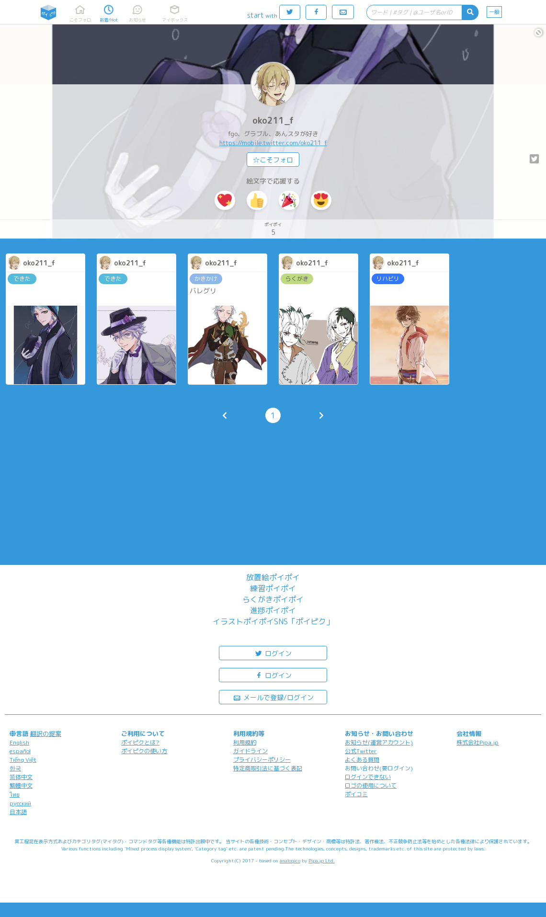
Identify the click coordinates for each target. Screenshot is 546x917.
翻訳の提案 (45, 733)
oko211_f (273, 120)
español (20, 751)
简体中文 (21, 777)
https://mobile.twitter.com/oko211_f (273, 142)
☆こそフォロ (273, 159)
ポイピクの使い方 (144, 751)
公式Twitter (361, 751)
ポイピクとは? (140, 742)
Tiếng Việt (23, 760)
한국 (15, 768)
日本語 (18, 812)
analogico (290, 860)
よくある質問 (362, 760)
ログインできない (368, 777)
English (19, 742)
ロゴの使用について (371, 785)
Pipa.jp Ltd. (321, 860)
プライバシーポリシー (262, 760)
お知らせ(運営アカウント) (379, 742)
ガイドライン (250, 751)
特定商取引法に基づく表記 (267, 768)
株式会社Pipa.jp (477, 742)
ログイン (273, 653)
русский (20, 803)
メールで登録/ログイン (273, 697)
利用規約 (244, 742)
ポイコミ (356, 794)
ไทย (15, 795)
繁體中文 (21, 785)
